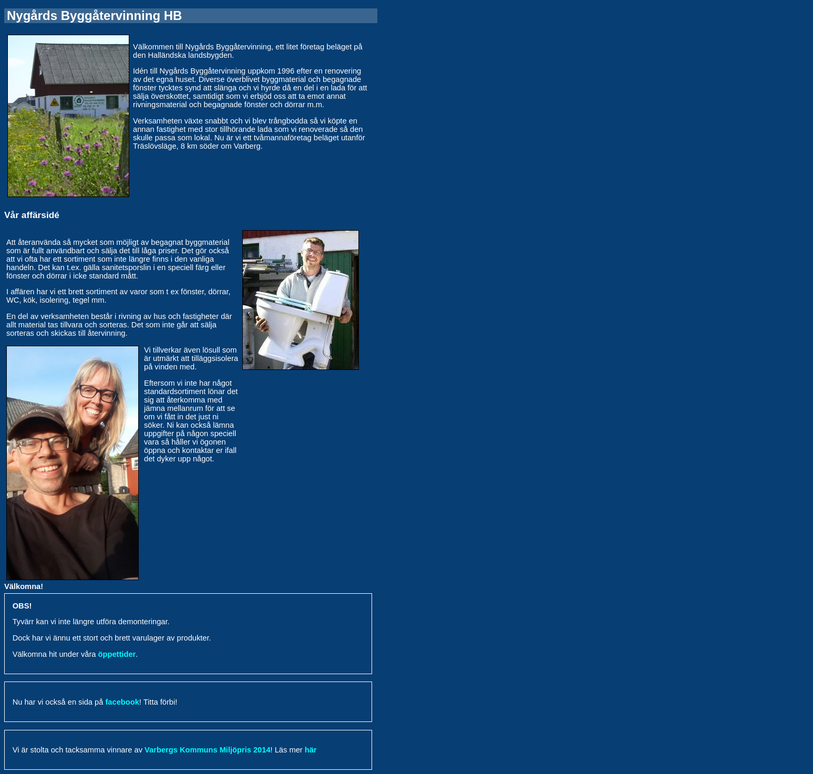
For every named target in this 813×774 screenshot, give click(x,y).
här (311, 750)
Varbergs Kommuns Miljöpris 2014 (207, 750)
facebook (122, 702)
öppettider (117, 654)
